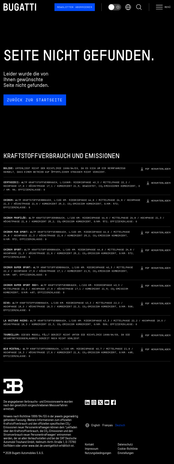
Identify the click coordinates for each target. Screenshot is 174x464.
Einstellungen (126, 453)
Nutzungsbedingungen (98, 453)
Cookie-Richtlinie (128, 449)
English (95, 425)
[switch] (114, 7)
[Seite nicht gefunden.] (87, 76)
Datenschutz (125, 444)
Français (107, 425)
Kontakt (89, 444)
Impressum (91, 449)
